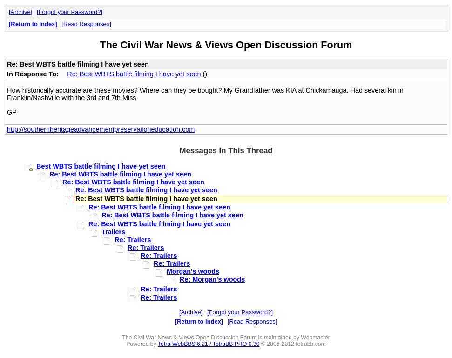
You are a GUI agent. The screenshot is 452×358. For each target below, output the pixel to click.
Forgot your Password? (70, 11)
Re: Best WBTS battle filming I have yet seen (134, 74)
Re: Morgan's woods (212, 279)
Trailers (113, 232)
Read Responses (86, 23)
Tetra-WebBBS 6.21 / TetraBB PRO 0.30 (209, 344)
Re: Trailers (133, 239)
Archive (21, 11)
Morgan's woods (193, 271)
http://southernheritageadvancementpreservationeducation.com (101, 129)
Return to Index (33, 23)
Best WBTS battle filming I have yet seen (100, 166)
